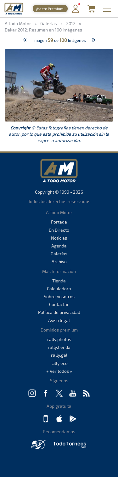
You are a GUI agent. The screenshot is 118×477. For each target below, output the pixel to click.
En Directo (59, 230)
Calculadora (59, 288)
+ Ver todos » (59, 371)
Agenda (59, 245)
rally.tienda (59, 347)
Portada (59, 221)
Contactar (59, 304)
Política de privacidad (59, 312)
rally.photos (59, 339)
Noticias (59, 238)
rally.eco (59, 363)
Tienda (59, 280)
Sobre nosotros (59, 296)
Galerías (59, 253)
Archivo (59, 261)
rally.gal (59, 355)
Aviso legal (59, 320)
